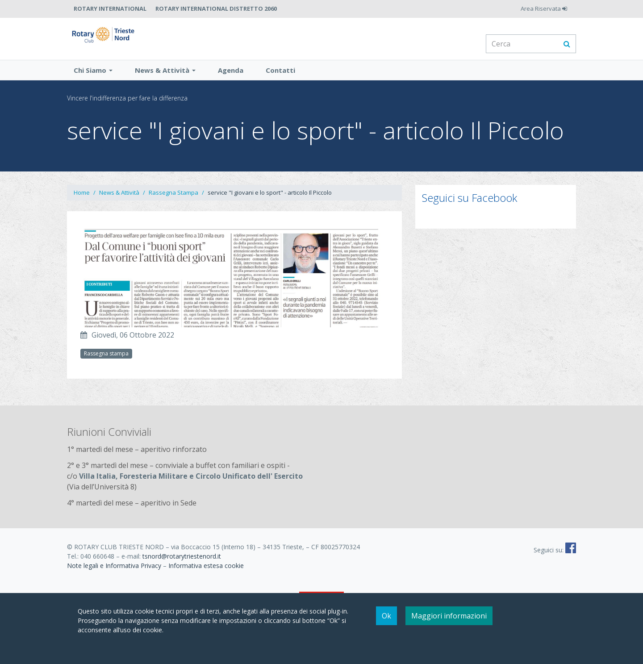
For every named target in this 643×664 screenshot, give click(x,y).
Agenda (230, 81)
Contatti (280, 81)
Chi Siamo (93, 81)
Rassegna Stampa (173, 204)
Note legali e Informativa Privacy (114, 577)
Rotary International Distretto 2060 (216, 8)
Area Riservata (544, 8)
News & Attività (165, 81)
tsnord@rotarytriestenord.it (181, 568)
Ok (386, 616)
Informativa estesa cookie (206, 577)
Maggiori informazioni (449, 616)
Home (82, 204)
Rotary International (110, 8)
